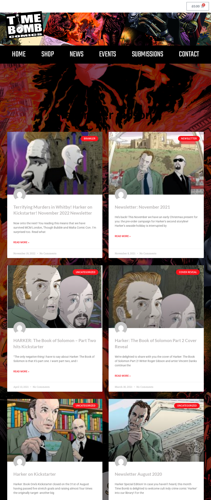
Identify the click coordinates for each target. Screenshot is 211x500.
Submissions (147, 54)
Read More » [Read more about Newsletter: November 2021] (123, 236)
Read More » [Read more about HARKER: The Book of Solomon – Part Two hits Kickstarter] (21, 371)
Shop (47, 54)
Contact (189, 54)
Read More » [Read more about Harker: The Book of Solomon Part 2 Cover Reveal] (123, 376)
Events (107, 54)
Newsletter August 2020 (138, 474)
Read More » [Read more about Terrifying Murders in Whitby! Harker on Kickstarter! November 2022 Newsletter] (21, 242)
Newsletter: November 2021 (142, 206)
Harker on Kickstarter (34, 474)
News (76, 54)
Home (19, 54)
